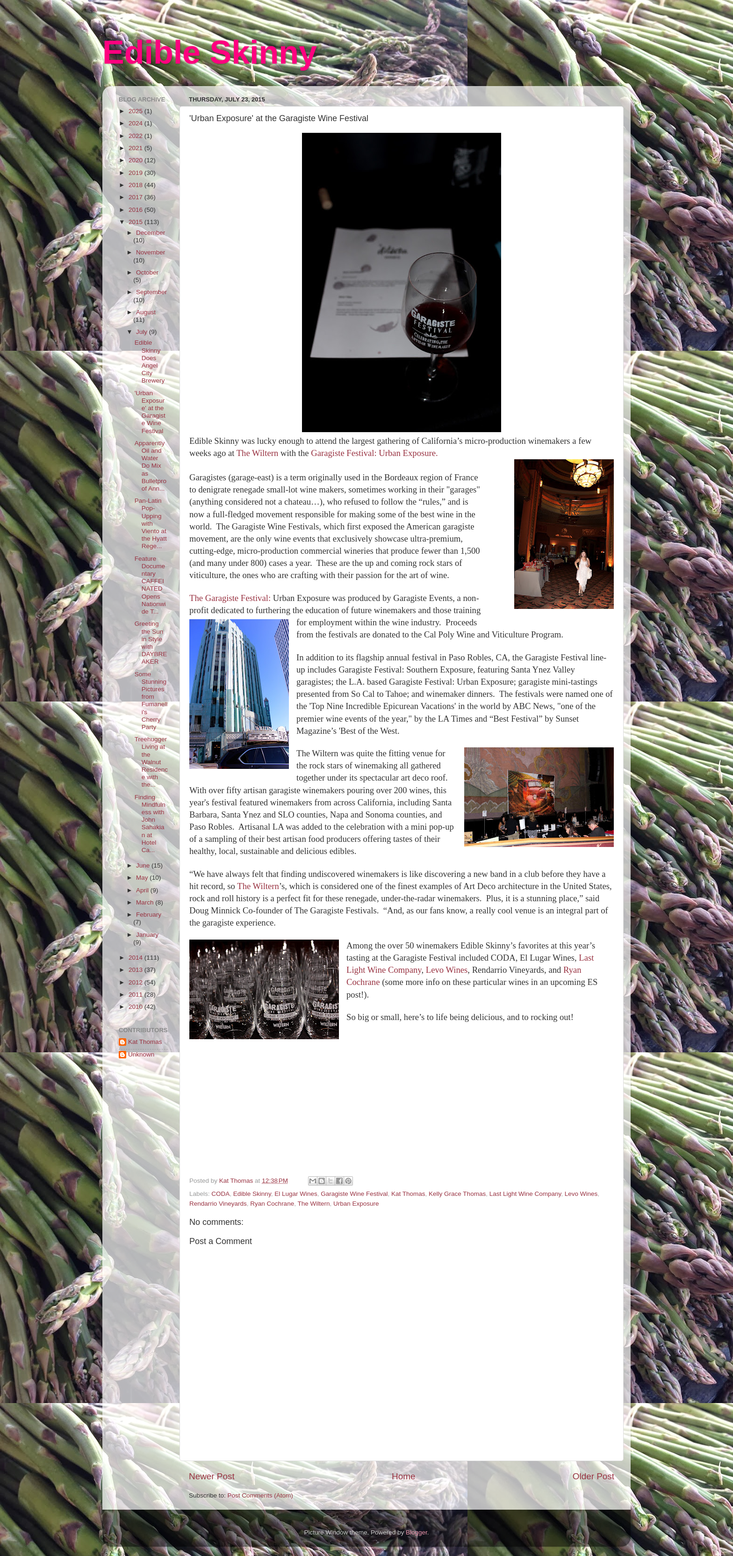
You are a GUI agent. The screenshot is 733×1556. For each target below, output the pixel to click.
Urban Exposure (356, 1203)
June (143, 865)
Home (403, 1476)
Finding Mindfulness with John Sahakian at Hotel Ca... (150, 824)
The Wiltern (258, 453)
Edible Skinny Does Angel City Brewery (150, 361)
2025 (136, 111)
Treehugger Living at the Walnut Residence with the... (151, 762)
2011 (136, 994)
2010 (136, 1006)
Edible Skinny (209, 52)
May (143, 877)
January (147, 934)
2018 (136, 184)
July (142, 331)
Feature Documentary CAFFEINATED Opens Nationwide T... (150, 585)
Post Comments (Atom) (260, 1495)
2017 (136, 197)
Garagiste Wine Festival (354, 1193)
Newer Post (212, 1476)
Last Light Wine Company (525, 1193)
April (143, 890)
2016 (136, 209)
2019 (136, 172)
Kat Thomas (408, 1193)
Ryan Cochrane (272, 1203)
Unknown (141, 1054)
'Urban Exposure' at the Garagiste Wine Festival (150, 412)
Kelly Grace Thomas (457, 1193)
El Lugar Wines (295, 1193)
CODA (220, 1193)
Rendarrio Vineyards (218, 1203)
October (147, 272)
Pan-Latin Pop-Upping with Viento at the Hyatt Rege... (151, 523)
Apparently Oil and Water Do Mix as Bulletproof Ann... (150, 466)
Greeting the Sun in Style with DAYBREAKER (151, 642)
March (145, 902)
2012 (136, 982)
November (150, 252)
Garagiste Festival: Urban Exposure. (374, 453)
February (148, 914)
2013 (136, 969)
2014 (136, 957)
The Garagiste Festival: (230, 598)
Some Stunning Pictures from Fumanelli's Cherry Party (151, 701)
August (146, 312)
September (151, 292)
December (150, 232)
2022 (136, 135)
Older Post (593, 1476)
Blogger (416, 1532)
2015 (136, 221)
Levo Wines (447, 970)
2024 (136, 123)
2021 (136, 148)
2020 (136, 160)
